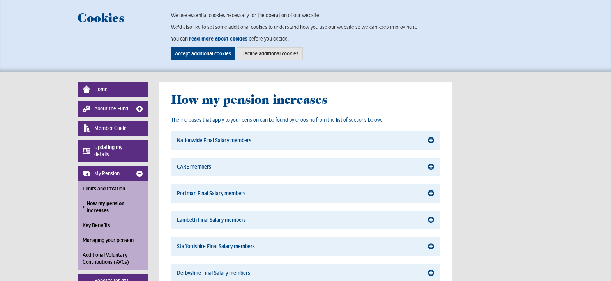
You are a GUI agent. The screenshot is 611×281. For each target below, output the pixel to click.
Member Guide (105, 128)
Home (95, 89)
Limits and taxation (104, 188)
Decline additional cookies (269, 53)
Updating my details (102, 151)
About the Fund (105, 109)
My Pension (101, 174)
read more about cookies (218, 39)
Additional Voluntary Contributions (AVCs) (106, 258)
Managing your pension (108, 240)
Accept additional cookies (203, 53)
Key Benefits (96, 225)
